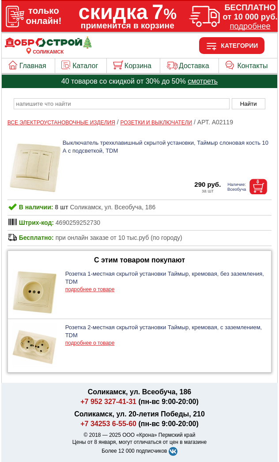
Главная (32, 65)
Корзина (137, 65)
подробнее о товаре (90, 289)
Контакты (252, 65)
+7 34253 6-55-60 (108, 423)
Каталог (85, 65)
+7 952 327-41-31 (108, 401)
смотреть (203, 81)
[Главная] (48, 46)
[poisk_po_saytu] (122, 103)
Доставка (194, 65)
